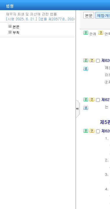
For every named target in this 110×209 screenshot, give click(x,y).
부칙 (14, 32)
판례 (89, 33)
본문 (14, 26)
